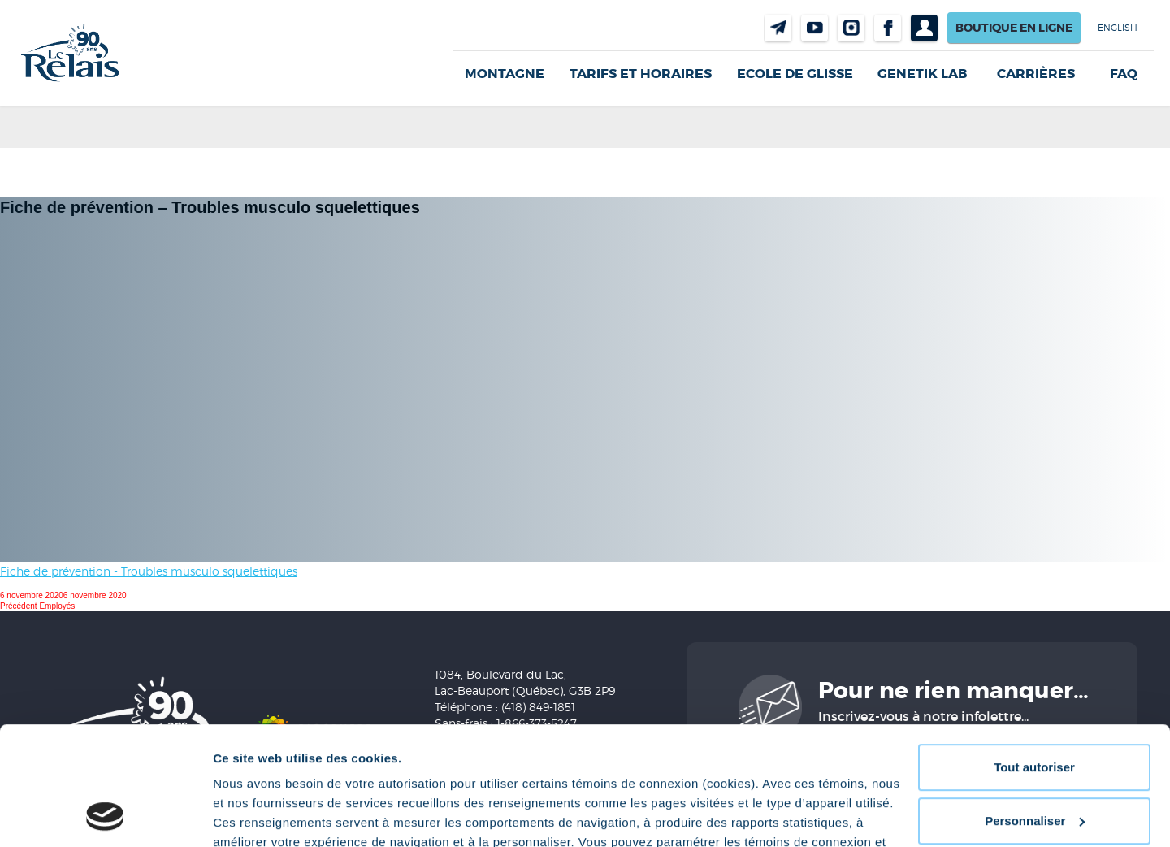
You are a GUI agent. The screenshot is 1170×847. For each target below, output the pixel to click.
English (1118, 27)
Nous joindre (778, 28)
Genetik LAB (922, 73)
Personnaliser (1035, 709)
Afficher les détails (268, 815)
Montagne (504, 73)
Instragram (851, 28)
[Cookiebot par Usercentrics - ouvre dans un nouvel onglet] (105, 815)
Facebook (887, 28)
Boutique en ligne (1014, 27)
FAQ (1124, 74)
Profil (924, 28)
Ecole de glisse (795, 73)
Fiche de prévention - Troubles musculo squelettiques (148, 571)
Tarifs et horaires (641, 73)
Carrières (1036, 74)
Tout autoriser (1034, 656)
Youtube (814, 28)
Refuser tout (1034, 763)
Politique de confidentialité (387, 770)
